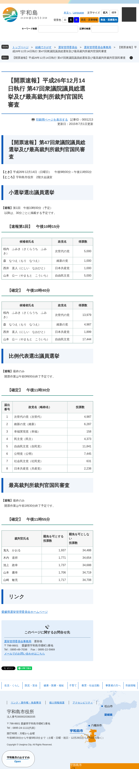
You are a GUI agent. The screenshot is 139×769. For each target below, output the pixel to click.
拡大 (105, 12)
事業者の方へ (113, 685)
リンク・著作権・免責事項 (26, 702)
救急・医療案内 (109, 19)
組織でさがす (43, 47)
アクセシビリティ (83, 702)
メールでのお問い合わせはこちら (24, 653)
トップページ (20, 47)
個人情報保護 (56, 702)
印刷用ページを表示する (52, 119)
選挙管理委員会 (67, 47)
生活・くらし (12, 685)
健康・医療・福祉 (54, 685)
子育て (73, 685)
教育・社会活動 (90, 685)
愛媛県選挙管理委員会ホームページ (24, 611)
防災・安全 (31, 685)
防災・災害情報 (89, 19)
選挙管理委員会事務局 (97, 47)
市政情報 (130, 685)
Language (78, 12)
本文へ (67, 12)
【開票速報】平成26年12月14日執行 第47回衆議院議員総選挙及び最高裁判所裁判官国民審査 (69, 57)
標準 (114, 12)
